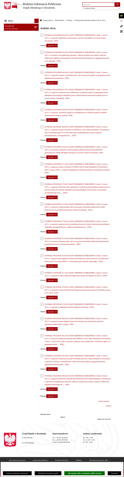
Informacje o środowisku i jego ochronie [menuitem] (16, 264)
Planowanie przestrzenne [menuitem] (14, 255)
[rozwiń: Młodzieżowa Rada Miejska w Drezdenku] (37, 196)
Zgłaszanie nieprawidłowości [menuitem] (16, 310)
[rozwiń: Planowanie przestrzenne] (37, 254)
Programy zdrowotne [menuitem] (13, 292)
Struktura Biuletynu (61, 454)
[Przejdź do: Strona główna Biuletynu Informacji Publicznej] (41, 14)
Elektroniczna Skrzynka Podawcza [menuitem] (18, 279)
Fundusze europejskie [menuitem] (13, 246)
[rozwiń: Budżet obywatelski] (37, 225)
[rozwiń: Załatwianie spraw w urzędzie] (37, 35)
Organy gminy (48, 14)
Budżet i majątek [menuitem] (11, 217)
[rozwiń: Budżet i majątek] (37, 217)
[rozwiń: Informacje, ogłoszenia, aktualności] (37, 30)
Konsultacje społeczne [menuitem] (13, 26)
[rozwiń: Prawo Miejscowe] (37, 212)
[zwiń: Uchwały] (37, 85)
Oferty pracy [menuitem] (9, 270)
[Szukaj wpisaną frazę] (117, 4)
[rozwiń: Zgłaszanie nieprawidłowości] (37, 309)
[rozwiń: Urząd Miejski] (37, 39)
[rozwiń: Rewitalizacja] (37, 259)
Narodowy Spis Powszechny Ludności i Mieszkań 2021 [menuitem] (19, 20)
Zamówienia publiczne (40, 454)
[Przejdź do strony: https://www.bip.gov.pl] (121, 21)
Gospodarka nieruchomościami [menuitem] (17, 250)
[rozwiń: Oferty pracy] (37, 270)
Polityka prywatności (87, 461)
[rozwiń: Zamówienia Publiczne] (37, 241)
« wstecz (108, 400)
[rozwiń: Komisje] (37, 140)
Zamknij (114, 473)
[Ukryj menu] (36, 15)
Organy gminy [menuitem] (10, 44)
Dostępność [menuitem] (9, 305)
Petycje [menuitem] (7, 288)
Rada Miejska (59, 14)
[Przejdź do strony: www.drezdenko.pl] (121, 26)
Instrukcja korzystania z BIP (98, 454)
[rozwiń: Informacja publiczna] (37, 314)
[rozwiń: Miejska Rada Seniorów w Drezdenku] (37, 204)
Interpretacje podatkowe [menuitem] (14, 230)
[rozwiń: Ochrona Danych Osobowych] (37, 301)
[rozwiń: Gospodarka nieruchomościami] (37, 250)
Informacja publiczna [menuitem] (13, 314)
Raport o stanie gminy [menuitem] (13, 221)
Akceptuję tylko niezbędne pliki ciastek (84, 473)
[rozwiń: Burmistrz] (37, 190)
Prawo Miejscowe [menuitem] (11, 213)
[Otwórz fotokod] (121, 31)
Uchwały (69, 14)
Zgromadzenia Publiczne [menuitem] (14, 283)
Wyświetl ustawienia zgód (48, 473)
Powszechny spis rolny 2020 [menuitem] (15, 296)
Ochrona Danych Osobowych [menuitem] (16, 301)
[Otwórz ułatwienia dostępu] (121, 15)
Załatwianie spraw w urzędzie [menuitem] (16, 35)
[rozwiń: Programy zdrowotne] (37, 292)
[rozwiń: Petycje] (37, 287)
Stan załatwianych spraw (17, 454)
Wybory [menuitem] (8, 275)
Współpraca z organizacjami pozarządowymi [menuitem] (15, 236)
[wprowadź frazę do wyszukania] (98, 4)
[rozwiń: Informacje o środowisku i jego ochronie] (37, 263)
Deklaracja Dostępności (47, 461)
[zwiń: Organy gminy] (37, 43)
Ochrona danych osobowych (17, 473)
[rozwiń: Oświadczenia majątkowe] (37, 163)
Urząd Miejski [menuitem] (10, 39)
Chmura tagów (67, 461)
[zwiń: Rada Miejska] (37, 49)
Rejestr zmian (27, 461)
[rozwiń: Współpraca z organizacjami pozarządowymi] (37, 234)
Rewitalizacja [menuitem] (10, 259)
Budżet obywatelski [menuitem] (12, 226)
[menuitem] (21, 49)
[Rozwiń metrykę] (52, 40)
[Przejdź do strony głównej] (32, 6)
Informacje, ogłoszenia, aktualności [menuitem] (18, 31)
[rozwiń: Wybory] (37, 274)
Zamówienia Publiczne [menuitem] (13, 241)
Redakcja (79, 454)
